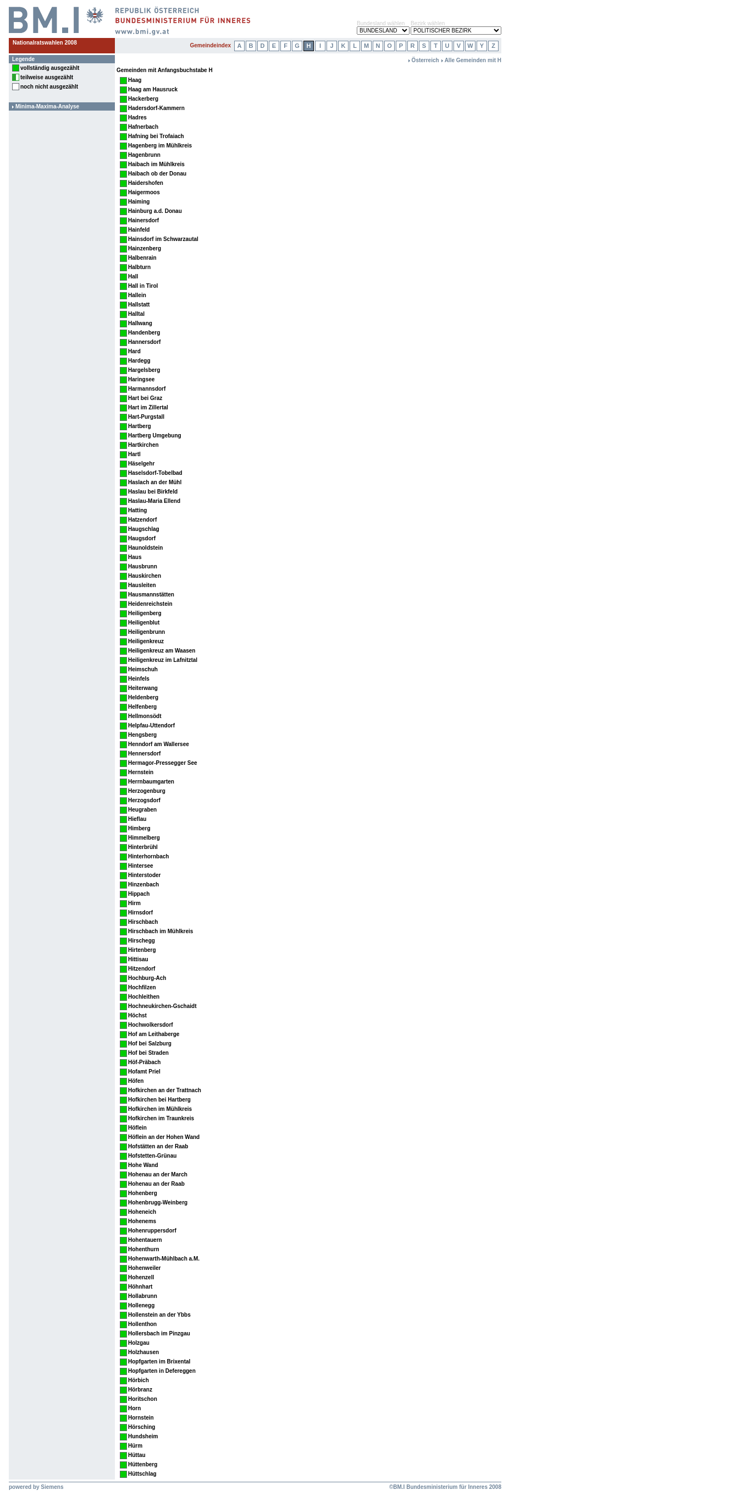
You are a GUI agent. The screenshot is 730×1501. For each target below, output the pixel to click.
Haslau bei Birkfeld (153, 492)
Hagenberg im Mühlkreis (160, 146)
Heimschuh (143, 669)
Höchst (137, 1015)
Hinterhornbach (148, 856)
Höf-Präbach (144, 1062)
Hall (133, 276)
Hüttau (137, 1455)
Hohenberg (142, 1193)
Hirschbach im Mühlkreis (160, 931)
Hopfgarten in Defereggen (162, 1371)
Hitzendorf (141, 969)
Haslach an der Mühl (154, 482)
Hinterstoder (144, 875)
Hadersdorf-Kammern (156, 108)
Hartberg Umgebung (154, 435)
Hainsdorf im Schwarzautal (163, 239)
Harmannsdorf (146, 389)
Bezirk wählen (428, 23)
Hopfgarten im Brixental (159, 1361)
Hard (134, 351)
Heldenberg (143, 697)
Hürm (135, 1446)
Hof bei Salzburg (150, 1043)
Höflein (137, 1128)
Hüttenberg (142, 1464)
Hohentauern (145, 1240)
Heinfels (139, 679)
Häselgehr (141, 464)
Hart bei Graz (145, 398)
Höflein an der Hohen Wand (164, 1137)
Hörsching (141, 1427)
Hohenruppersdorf (152, 1231)
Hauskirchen (144, 576)
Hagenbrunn (144, 155)
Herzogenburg (146, 791)
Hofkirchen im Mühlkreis (160, 1109)
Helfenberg (142, 707)
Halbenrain (142, 258)
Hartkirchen (143, 445)
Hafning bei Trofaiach (156, 136)
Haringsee (141, 379)
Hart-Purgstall (146, 417)
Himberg (139, 828)
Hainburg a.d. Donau (155, 211)
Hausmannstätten (151, 594)
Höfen (135, 1081)
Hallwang (140, 323)
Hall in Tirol (143, 286)
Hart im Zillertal (148, 407)
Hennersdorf (144, 753)
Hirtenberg (142, 950)
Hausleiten (142, 585)
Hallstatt (139, 305)
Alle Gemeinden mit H (473, 60)
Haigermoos (144, 192)
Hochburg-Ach (147, 978)
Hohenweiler (144, 1268)
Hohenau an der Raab (156, 1184)
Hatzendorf (142, 520)
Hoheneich (142, 1212)
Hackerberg (143, 99)
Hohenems (142, 1221)
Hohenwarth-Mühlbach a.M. (164, 1259)
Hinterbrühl (143, 847)
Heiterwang (143, 688)
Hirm (134, 903)
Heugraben (142, 810)
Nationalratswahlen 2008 (45, 43)
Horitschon (142, 1399)
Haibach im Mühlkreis (156, 164)
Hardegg (139, 361)
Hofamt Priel (144, 1072)
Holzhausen (143, 1352)
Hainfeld (139, 230)
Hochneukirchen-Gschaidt (162, 1006)
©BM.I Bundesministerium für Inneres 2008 (445, 1487)
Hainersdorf (143, 220)
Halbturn (139, 267)
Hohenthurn (143, 1249)
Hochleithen (143, 997)
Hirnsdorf (140, 913)
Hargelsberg (144, 370)
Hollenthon (142, 1324)
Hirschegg (141, 941)
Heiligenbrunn (146, 632)
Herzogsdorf (144, 800)
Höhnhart (140, 1287)
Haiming (139, 202)
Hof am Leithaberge (153, 1034)
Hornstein (141, 1418)
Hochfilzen (142, 987)
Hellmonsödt (145, 716)
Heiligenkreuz (146, 641)
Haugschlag (143, 529)
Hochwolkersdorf (150, 1025)
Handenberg (144, 333)
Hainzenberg (144, 248)
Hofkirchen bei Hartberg (159, 1100)
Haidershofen (145, 183)
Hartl (134, 454)
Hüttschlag (142, 1474)
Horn (134, 1408)
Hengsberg (142, 735)
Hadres (137, 117)
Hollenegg (141, 1305)
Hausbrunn (142, 566)
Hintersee (140, 866)
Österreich (425, 60)
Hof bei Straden (148, 1053)
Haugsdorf (142, 538)
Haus (134, 557)
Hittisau (138, 959)
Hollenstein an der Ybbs (159, 1315)
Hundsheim (143, 1436)
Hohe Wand (143, 1165)
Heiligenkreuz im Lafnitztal (162, 660)
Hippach (139, 894)
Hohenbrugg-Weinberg (157, 1202)
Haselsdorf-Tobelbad (155, 473)
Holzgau (139, 1343)
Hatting (137, 510)
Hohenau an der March (157, 1174)
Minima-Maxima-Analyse (47, 106)
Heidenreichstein (150, 604)
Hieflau (137, 819)
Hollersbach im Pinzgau (159, 1333)
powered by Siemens (36, 1487)
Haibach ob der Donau (157, 174)
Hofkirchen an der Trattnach (164, 1090)
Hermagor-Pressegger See (162, 763)
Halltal (136, 314)
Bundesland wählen (381, 23)
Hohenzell (141, 1277)
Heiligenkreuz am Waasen (161, 651)
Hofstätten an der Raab (158, 1146)
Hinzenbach (143, 884)
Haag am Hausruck (153, 89)
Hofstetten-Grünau (152, 1156)
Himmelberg (144, 838)
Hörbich (138, 1380)
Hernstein (140, 772)
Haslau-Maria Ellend (154, 501)
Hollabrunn (142, 1296)
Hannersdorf (144, 342)
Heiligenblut (143, 623)
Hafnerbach (143, 127)
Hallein (137, 295)
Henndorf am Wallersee (158, 744)
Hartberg (139, 426)
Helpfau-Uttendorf (151, 725)
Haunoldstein (145, 548)
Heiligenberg (145, 613)
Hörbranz (140, 1390)
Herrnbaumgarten (151, 782)
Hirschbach (143, 922)
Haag (134, 80)
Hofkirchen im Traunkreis (161, 1118)
